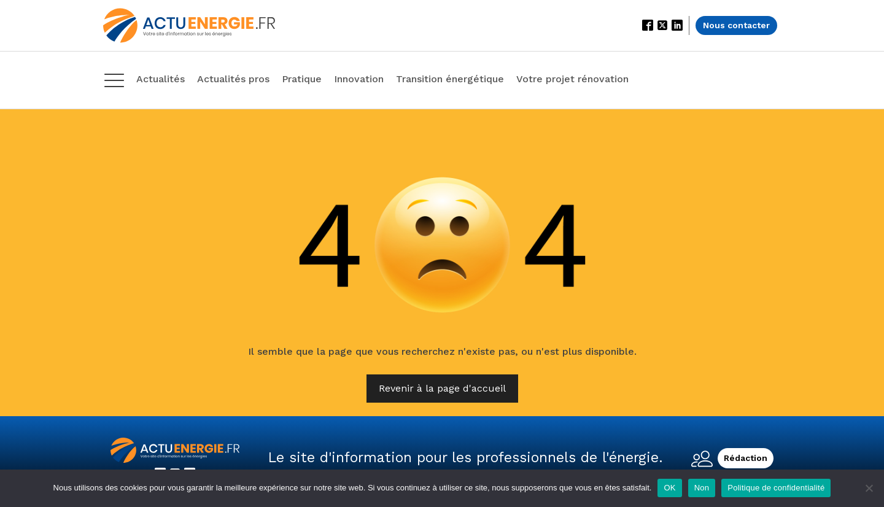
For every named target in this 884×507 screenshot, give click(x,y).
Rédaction (745, 458)
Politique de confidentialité (775, 487)
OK (669, 487)
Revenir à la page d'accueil (442, 388)
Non (702, 487)
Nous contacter (736, 25)
